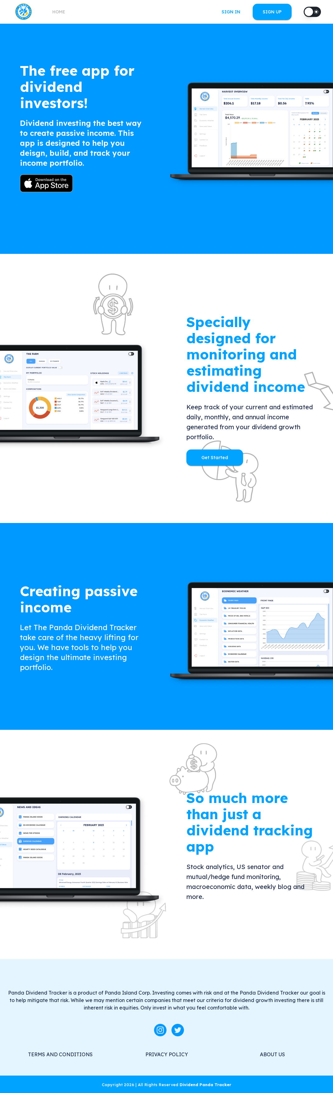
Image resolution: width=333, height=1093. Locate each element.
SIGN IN (231, 12)
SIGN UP (272, 12)
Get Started (214, 457)
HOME (59, 12)
